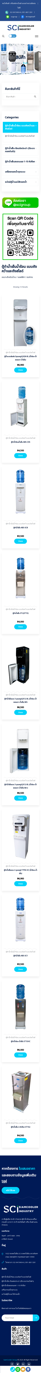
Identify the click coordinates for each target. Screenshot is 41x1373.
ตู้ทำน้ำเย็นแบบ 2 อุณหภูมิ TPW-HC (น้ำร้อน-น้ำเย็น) (20, 872)
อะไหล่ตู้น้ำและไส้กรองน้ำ (11, 1294)
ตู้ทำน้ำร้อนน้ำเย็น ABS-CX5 (20, 442)
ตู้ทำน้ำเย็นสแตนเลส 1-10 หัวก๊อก (13, 1285)
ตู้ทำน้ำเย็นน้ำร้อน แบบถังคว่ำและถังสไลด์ (16, 1277)
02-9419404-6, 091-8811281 (24, 1262)
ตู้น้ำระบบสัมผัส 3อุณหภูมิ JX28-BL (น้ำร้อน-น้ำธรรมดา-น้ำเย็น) (20, 358)
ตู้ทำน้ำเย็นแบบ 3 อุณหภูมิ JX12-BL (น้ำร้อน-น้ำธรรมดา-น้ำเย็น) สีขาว (20, 786)
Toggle (12, 36)
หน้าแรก (16, 63)
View (20, 370)
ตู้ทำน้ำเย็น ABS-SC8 (20, 527)
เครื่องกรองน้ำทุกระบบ (9, 1290)
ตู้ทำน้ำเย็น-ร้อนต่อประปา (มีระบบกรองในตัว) (18, 1281)
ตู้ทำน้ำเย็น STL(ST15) (20, 613)
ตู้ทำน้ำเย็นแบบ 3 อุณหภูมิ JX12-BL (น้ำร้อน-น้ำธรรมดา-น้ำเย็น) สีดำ (20, 701)
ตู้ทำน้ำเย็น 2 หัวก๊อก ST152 (20, 1127)
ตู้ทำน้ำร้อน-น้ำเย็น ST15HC (20, 1041)
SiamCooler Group (10, 1360)
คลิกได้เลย (10, 1190)
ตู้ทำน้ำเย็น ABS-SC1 (20, 956)
